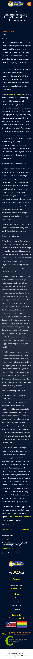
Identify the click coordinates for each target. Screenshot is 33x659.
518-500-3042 (16, 574)
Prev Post (7, 530)
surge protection (15, 94)
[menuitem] (8, 656)
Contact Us (16, 609)
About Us (16, 602)
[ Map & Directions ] (16, 588)
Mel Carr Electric (16, 517)
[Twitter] (13, 618)
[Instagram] (24, 618)
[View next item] (16, 552)
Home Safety (13, 525)
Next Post (26, 530)
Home (16, 598)
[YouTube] (16, 618)
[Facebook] (9, 618)
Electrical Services (16, 606)
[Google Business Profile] (20, 618)
